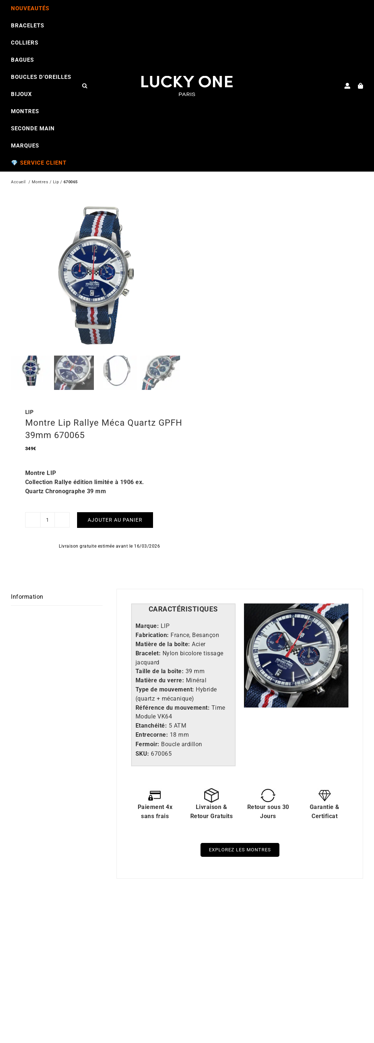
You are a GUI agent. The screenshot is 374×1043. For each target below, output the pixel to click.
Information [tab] (27, 582)
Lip (56, 182)
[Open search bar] (84, 85)
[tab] (183, 595)
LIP (29, 398)
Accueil (18, 182)
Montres (40, 182)
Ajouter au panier (115, 506)
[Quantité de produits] (47, 505)
